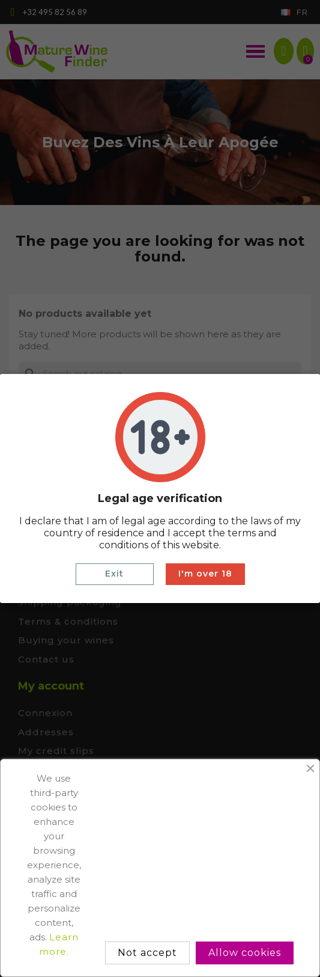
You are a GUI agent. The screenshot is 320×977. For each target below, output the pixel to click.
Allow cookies (244, 952)
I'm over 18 (205, 573)
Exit (114, 573)
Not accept (147, 952)
